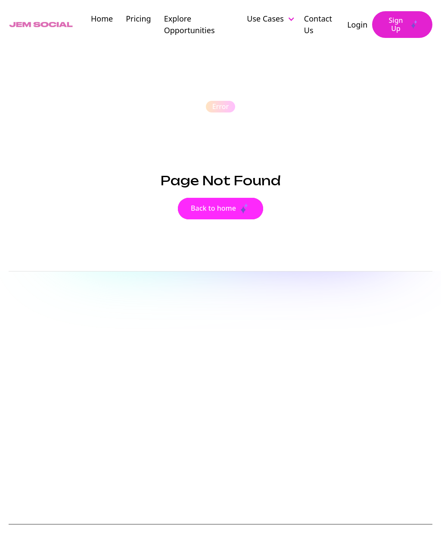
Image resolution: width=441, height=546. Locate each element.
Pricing (138, 18)
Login (357, 24)
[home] (42, 24)
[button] (273, 19)
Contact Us (318, 24)
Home (102, 18)
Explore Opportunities (189, 24)
